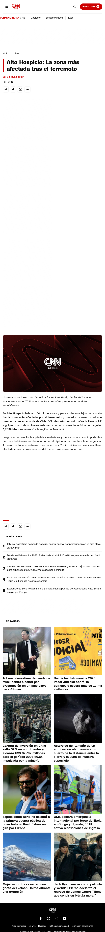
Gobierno (36, 17)
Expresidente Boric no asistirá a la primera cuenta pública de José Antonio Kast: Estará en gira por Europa (54, 590)
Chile (22, 17)
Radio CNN (91, 6)
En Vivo (32, 926)
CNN (10, 82)
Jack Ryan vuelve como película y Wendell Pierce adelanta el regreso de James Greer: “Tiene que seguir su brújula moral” (78, 890)
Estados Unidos (54, 17)
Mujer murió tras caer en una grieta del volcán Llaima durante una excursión (27, 888)
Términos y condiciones (82, 926)
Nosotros (42, 926)
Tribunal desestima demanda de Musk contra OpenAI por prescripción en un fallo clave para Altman (54, 545)
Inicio (5, 53)
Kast (70, 17)
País (17, 53)
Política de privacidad (59, 926)
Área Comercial (19, 926)
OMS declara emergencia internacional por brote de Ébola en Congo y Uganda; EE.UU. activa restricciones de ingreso (78, 822)
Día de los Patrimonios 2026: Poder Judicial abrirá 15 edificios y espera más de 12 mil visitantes (53, 557)
